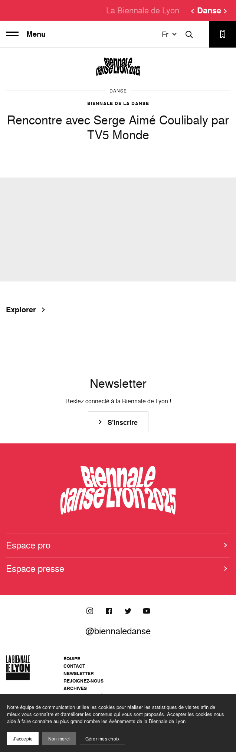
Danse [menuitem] (209, 10)
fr (170, 34)
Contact (74, 666)
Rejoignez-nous (83, 681)
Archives (75, 688)
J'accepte (23, 739)
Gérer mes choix (102, 739)
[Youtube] (147, 611)
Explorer (21, 310)
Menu (26, 34)
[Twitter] (128, 611)
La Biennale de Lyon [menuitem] (142, 10)
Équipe (71, 658)
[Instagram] (90, 611)
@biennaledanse (118, 631)
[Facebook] (109, 611)
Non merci (59, 739)
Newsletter (78, 673)
